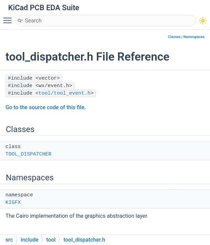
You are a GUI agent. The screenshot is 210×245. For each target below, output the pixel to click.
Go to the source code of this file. (45, 107)
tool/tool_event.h (64, 93)
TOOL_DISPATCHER (28, 154)
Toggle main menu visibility (9, 17)
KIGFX (13, 203)
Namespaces (194, 37)
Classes (174, 37)
